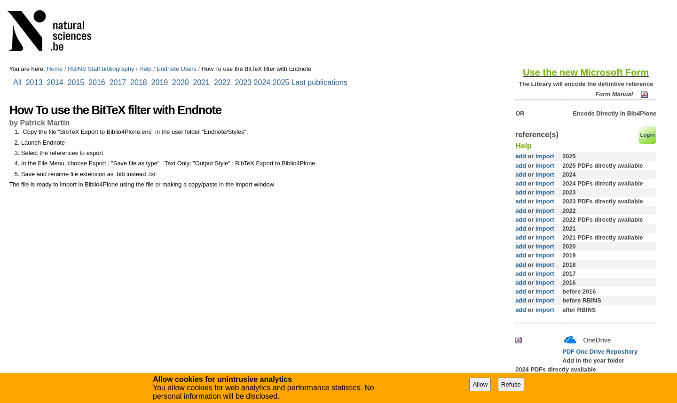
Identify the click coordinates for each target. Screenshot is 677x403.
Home (55, 68)
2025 (281, 82)
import (544, 156)
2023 (243, 82)
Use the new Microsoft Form (586, 72)
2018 (140, 82)
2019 (159, 82)
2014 (55, 82)
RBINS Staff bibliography (101, 68)
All (18, 82)
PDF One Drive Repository (600, 351)
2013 (34, 82)
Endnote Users (177, 68)
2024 (262, 82)
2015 (76, 82)
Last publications (319, 82)
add (520, 156)
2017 (120, 82)
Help (145, 68)
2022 (222, 82)
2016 (96, 82)
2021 (201, 82)
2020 (180, 82)
